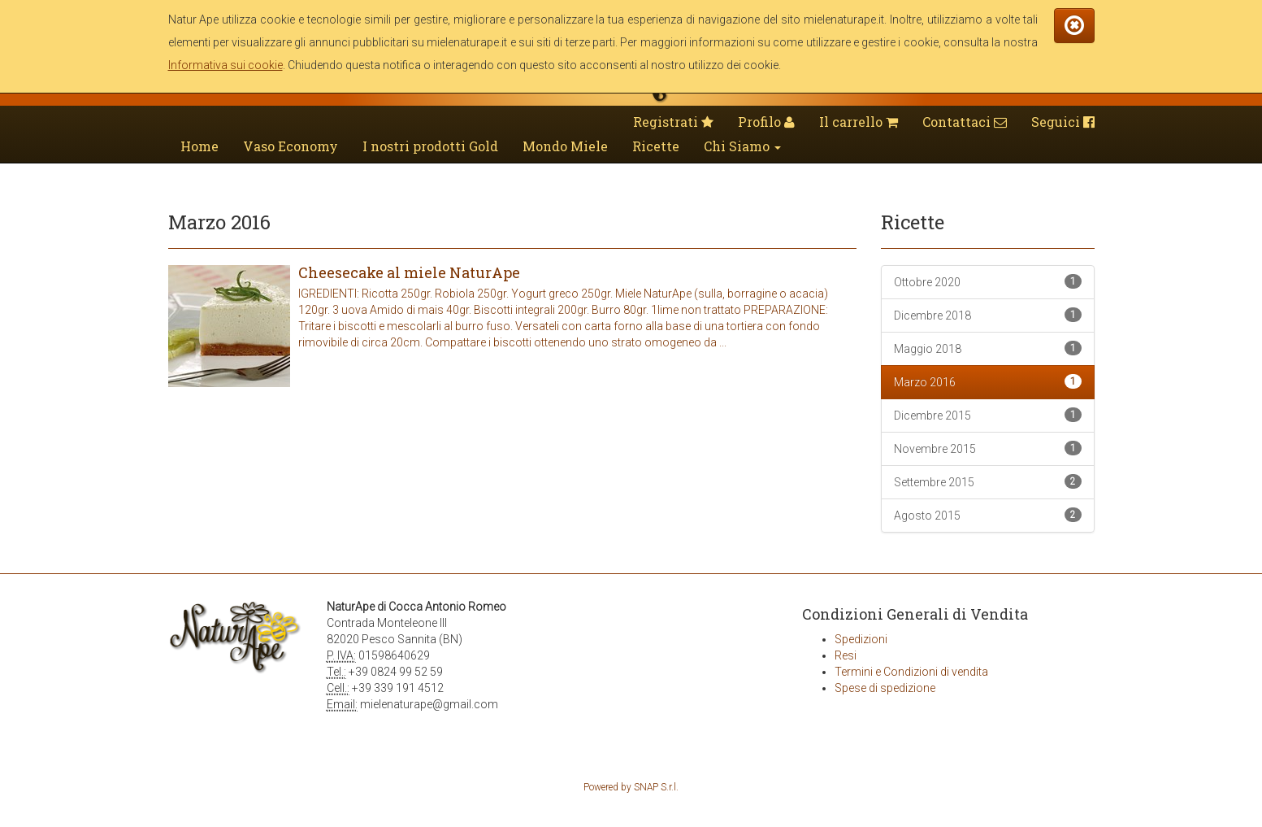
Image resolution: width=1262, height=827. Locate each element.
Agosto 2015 (988, 514)
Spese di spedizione (885, 687)
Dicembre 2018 (988, 314)
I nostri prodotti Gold (430, 146)
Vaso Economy (290, 146)
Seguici (1063, 121)
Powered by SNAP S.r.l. (631, 787)
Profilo (766, 121)
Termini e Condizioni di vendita (911, 671)
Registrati (673, 121)
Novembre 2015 (988, 448)
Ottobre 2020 (988, 281)
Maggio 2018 (988, 348)
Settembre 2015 (988, 481)
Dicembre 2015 (988, 414)
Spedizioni (861, 639)
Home (199, 146)
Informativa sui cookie (225, 65)
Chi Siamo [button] (742, 146)
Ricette (655, 146)
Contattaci (964, 121)
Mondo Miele (565, 146)
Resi (846, 655)
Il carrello (858, 121)
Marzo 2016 (988, 381)
